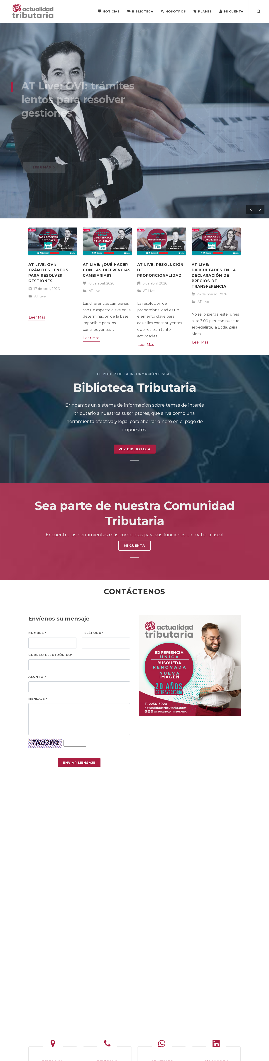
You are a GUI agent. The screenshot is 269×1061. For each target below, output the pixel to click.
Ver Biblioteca (135, 449)
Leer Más (37, 317)
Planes (202, 11)
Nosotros (173, 11)
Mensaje (37, 698)
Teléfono (92, 633)
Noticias (109, 11)
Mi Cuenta (231, 11)
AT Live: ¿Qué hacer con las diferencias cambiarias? (107, 270)
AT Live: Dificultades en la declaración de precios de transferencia (214, 275)
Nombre (37, 633)
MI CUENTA (134, 546)
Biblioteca (140, 11)
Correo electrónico (50, 655)
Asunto (37, 676)
